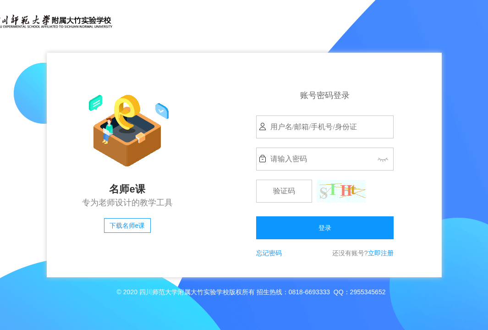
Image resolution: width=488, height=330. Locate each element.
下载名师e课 (127, 225)
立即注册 (381, 253)
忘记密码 (269, 253)
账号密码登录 (325, 95)
